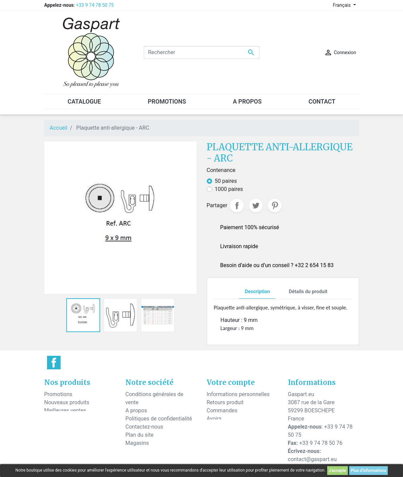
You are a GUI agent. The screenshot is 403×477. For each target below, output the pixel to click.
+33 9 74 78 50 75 (95, 5)
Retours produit (225, 402)
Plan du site (140, 435)
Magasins (137, 443)
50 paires (226, 181)
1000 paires (229, 189)
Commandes (222, 410)
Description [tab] (257, 292)
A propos (136, 410)
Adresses (218, 427)
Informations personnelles (238, 394)
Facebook (54, 362)
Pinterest (275, 205)
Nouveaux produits (67, 402)
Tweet (256, 205)
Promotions (58, 394)
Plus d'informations (368, 470)
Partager (237, 205)
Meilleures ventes (65, 410)
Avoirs (214, 418)
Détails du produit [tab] (308, 292)
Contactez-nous (144, 427)
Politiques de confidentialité (159, 418)
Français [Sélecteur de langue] (342, 5)
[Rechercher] (202, 52)
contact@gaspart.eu (312, 459)
